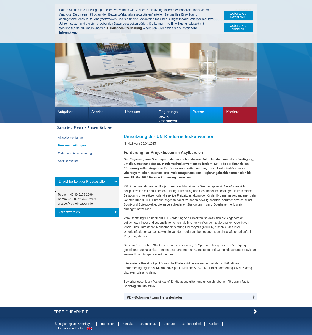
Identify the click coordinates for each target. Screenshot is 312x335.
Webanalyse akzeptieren (237, 15)
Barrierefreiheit (191, 324)
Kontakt (127, 324)
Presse (198, 112)
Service (97, 112)
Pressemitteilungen (100, 127)
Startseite (63, 127)
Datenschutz (148, 324)
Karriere (232, 112)
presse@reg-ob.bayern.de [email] (75, 203)
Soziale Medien (68, 161)
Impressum (107, 324)
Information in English (70, 328)
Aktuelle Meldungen (71, 137)
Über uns (132, 112)
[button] (190, 297)
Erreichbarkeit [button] (70, 312)
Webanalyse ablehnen (237, 27)
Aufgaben (65, 112)
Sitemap (169, 324)
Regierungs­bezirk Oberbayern (169, 116)
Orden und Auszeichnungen (76, 153)
